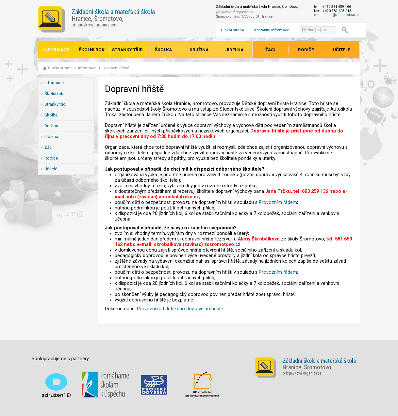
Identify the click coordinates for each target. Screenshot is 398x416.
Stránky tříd (127, 49)
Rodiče (306, 49)
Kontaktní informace (271, 30)
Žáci (270, 49)
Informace (56, 49)
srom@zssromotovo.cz (341, 15)
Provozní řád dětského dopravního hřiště (180, 309)
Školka (163, 49)
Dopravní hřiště (116, 68)
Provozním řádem (278, 202)
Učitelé (341, 49)
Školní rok (92, 49)
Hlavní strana (232, 30)
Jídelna (234, 49)
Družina (199, 49)
